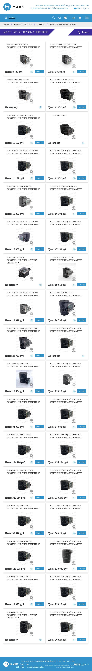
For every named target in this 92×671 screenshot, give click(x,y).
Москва (12, 18)
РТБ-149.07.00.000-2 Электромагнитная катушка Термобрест (22, 615)
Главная (6, 24)
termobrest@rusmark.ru (58, 8)
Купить (39, 72)
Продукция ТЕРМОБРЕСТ (23, 24)
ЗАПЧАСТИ (41, 24)
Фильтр (83, 32)
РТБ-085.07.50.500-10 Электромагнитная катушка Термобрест (22, 260)
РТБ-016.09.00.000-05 (58, 115)
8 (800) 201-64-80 (39, 8)
